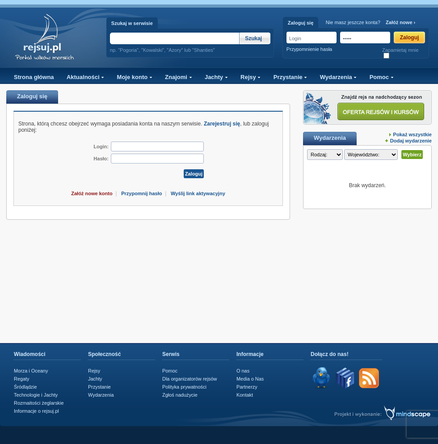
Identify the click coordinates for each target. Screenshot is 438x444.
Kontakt (244, 395)
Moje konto (134, 77)
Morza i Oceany (31, 370)
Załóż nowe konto (92, 193)
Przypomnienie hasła (309, 49)
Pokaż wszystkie (412, 134)
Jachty (216, 77)
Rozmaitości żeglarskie (39, 403)
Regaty (21, 378)
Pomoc (382, 77)
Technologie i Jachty (36, 395)
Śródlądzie (25, 387)
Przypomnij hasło (141, 193)
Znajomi (178, 77)
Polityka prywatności (184, 387)
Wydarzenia (338, 77)
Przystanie (290, 77)
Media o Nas (250, 378)
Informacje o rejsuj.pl (36, 411)
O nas (242, 370)
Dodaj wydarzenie (411, 140)
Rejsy (250, 77)
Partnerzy (246, 387)
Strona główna (34, 77)
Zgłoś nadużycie (180, 395)
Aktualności (85, 77)
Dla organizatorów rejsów (189, 378)
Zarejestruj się (222, 124)
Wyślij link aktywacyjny (198, 193)
